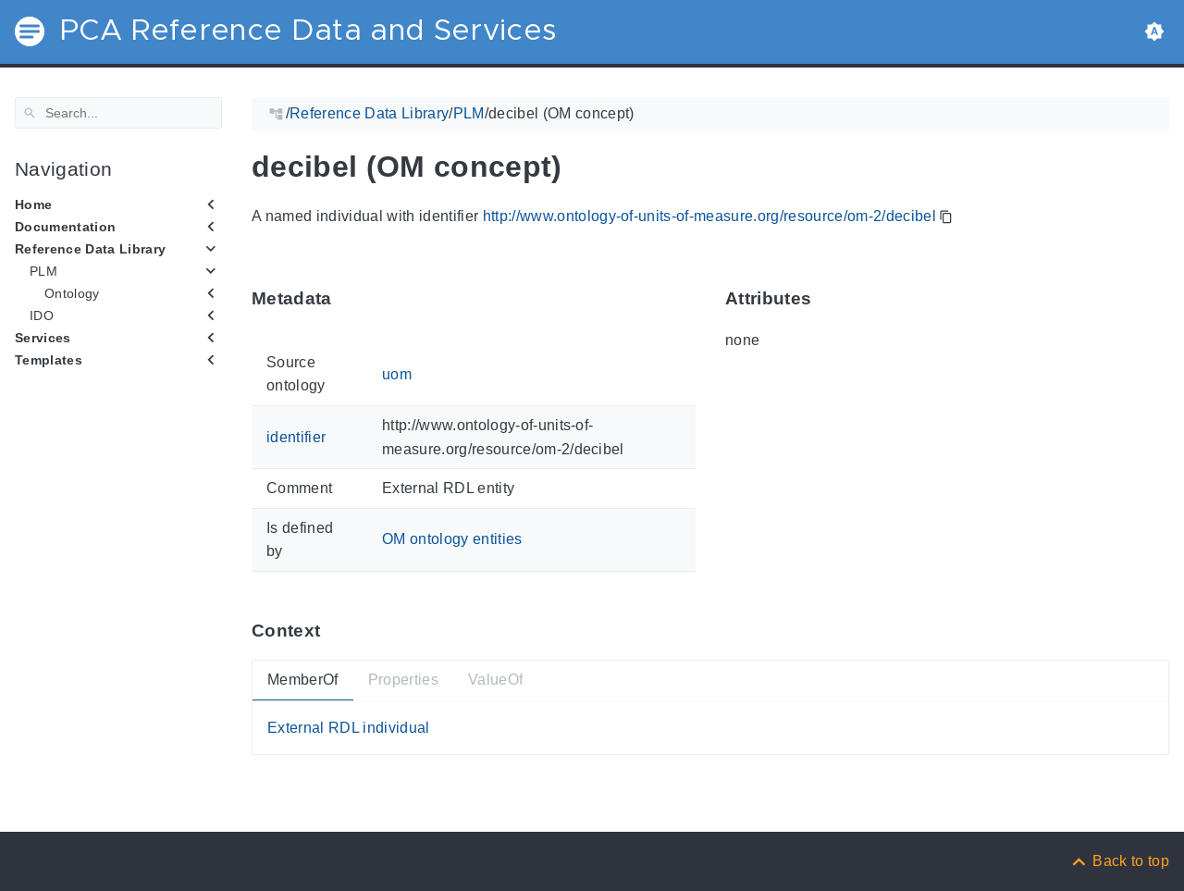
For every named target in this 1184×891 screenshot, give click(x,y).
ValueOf (495, 679)
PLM (43, 271)
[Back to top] (1119, 861)
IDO (42, 315)
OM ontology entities (452, 539)
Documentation (65, 226)
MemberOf (303, 679)
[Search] (118, 113)
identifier (296, 437)
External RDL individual (348, 727)
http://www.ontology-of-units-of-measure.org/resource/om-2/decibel (709, 216)
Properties (403, 679)
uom (397, 373)
